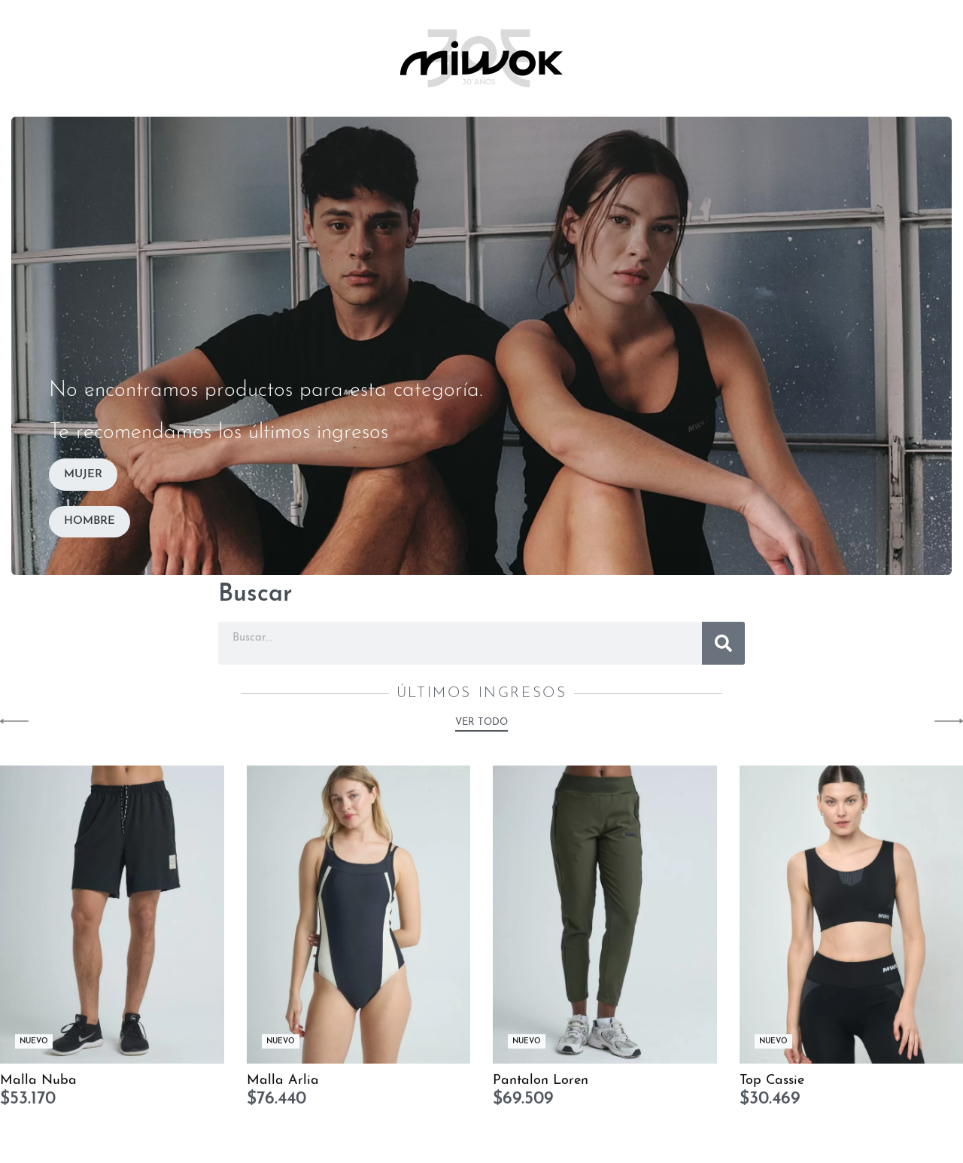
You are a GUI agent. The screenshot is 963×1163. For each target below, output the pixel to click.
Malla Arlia (283, 1089)
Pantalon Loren (540, 1089)
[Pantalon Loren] (605, 923)
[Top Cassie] (852, 923)
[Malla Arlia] (359, 923)
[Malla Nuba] (112, 923)
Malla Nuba (38, 1089)
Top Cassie (772, 1089)
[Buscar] (723, 643)
